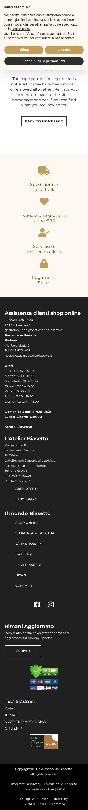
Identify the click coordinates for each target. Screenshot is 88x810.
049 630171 (18, 470)
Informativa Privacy (26, 784)
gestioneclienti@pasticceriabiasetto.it (34, 330)
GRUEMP (13, 728)
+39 (8, 325)
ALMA (10, 715)
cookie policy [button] (20, 29)
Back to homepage (44, 121)
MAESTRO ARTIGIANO (25, 722)
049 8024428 (20, 350)
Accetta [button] (64, 50)
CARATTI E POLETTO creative (44, 804)
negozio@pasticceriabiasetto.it (28, 355)
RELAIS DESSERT (21, 701)
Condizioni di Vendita (60, 784)
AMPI (10, 708)
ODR (61, 789)
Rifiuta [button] (24, 50)
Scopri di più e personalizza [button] (43, 61)
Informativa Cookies (39, 789)
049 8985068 (21, 476)
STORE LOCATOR (18, 427)
